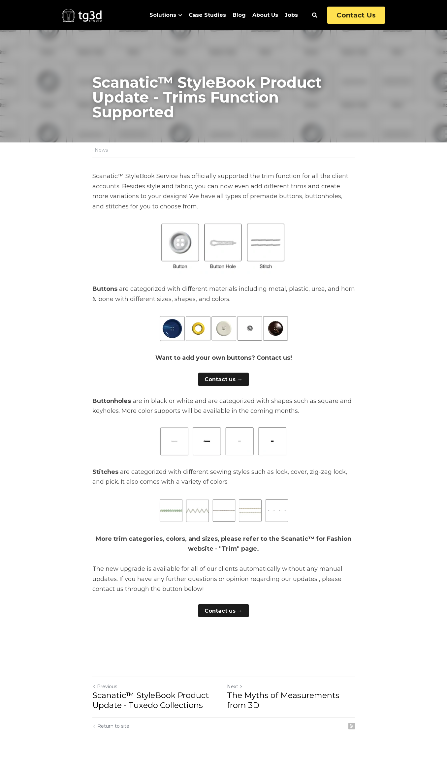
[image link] (82, 14)
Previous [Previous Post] (104, 686)
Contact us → (223, 379)
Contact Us (356, 15)
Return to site (110, 726)
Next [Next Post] (235, 686)
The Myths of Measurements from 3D (283, 700)
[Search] (314, 15)
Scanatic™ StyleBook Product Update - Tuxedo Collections (150, 700)
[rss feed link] (351, 726)
